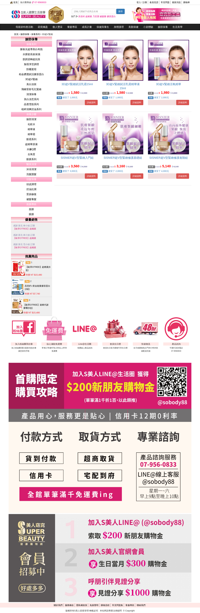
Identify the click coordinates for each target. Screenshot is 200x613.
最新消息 (176, 2)
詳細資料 (91, 102)
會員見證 (154, 2)
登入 (139, 2)
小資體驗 (148, 27)
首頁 (14, 2)
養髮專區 (72, 27)
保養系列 (36, 34)
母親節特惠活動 (24, 27)
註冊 (145, 2)
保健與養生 (103, 27)
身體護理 (119, 27)
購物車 (186, 2)
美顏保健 (133, 27)
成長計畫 (87, 27)
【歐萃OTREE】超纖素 (24, 228)
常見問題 (165, 2)
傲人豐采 (57, 27)
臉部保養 (163, 27)
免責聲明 (94, 605)
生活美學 (177, 27)
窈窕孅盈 (43, 27)
